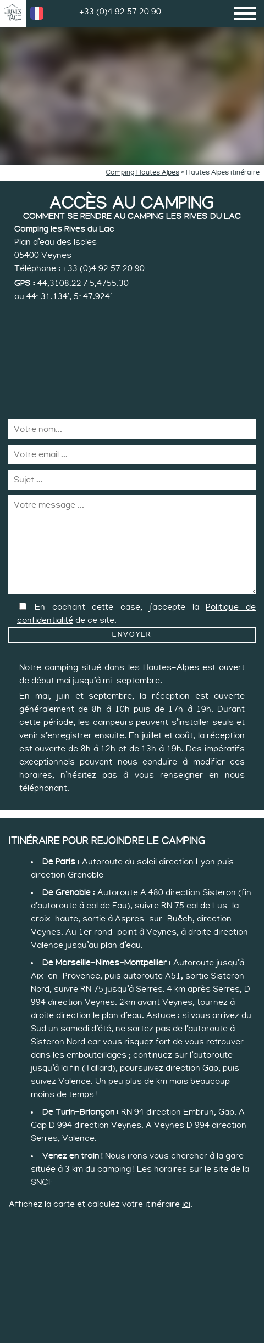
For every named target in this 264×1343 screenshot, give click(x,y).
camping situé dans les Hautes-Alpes (122, 667)
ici (186, 1204)
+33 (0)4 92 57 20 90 (120, 11)
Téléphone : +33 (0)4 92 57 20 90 (79, 268)
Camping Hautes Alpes (142, 172)
